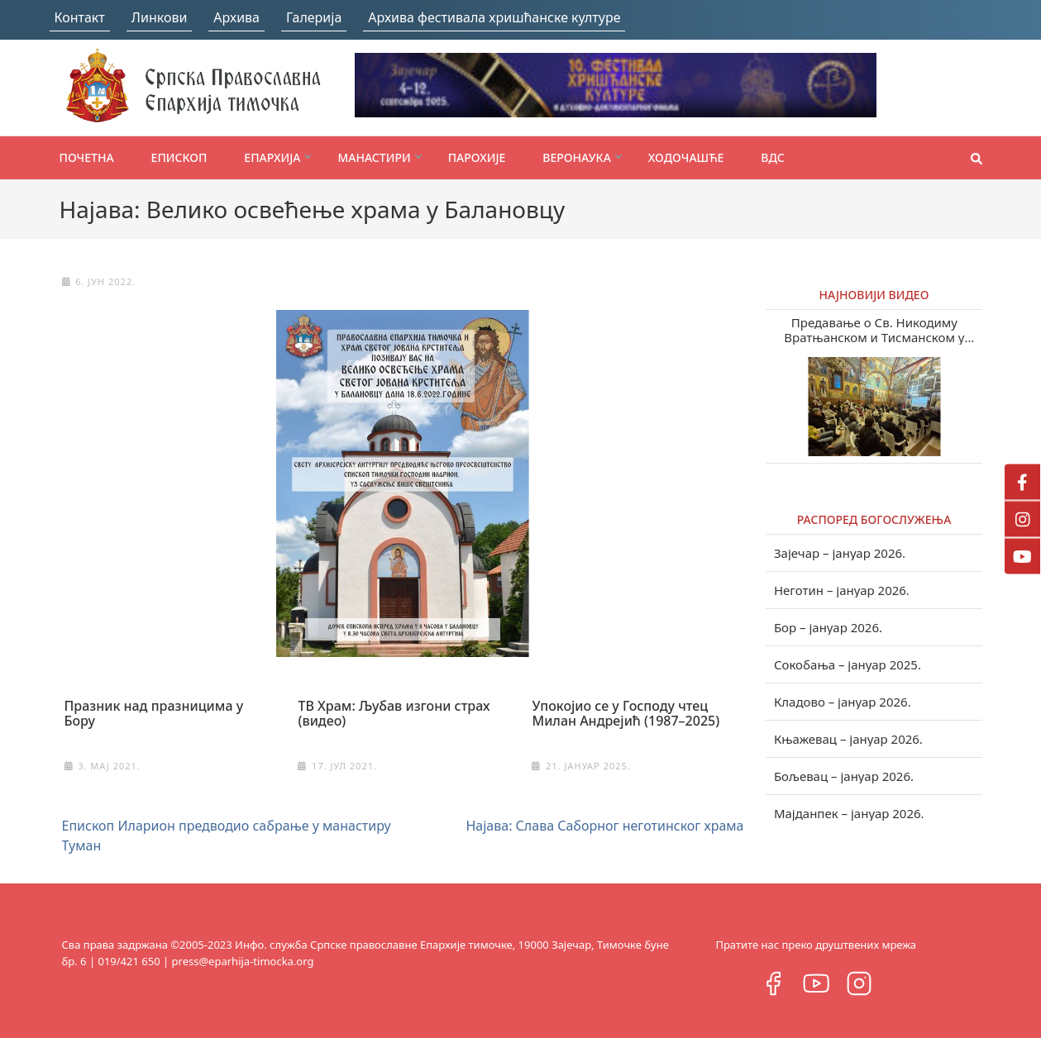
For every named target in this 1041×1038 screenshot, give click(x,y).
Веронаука (576, 157)
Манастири (373, 157)
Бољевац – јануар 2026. (844, 776)
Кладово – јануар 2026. (842, 701)
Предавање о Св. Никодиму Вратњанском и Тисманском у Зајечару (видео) (874, 330)
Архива (236, 17)
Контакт (80, 17)
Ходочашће (685, 157)
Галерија (313, 17)
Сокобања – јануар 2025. (847, 664)
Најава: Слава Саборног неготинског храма (604, 826)
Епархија (272, 157)
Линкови (159, 17)
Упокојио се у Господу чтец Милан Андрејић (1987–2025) (625, 713)
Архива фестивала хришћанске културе (494, 17)
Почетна (87, 157)
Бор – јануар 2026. (828, 627)
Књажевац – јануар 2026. (848, 738)
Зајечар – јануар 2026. (839, 552)
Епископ (179, 157)
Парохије (477, 157)
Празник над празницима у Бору (154, 713)
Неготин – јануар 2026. (842, 590)
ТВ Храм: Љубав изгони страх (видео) (393, 713)
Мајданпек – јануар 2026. (849, 813)
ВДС (773, 157)
